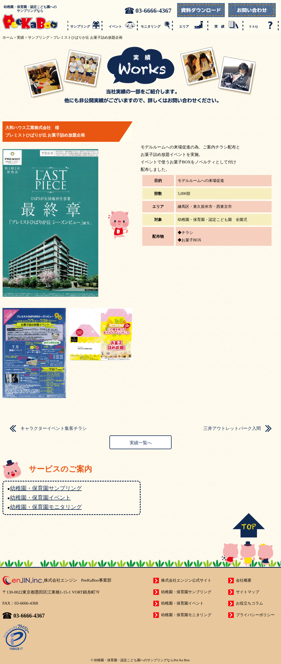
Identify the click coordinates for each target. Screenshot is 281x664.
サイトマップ (247, 592)
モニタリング (151, 26)
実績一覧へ (141, 442)
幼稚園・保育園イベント (40, 498)
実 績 (217, 26)
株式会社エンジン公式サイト (186, 580)
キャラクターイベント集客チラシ (53, 428)
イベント (113, 26)
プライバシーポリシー (255, 615)
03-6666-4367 (153, 10)
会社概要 (243, 580)
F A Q (252, 26)
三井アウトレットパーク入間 (232, 428)
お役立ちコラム (249, 603)
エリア (182, 26)
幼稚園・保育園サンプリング (46, 488)
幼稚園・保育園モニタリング (46, 507)
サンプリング (80, 26)
